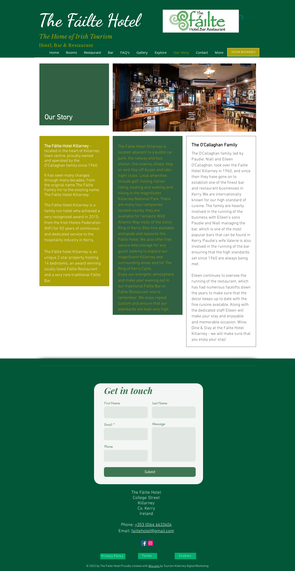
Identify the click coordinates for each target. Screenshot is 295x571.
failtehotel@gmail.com (152, 531)
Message (158, 424)
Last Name (159, 403)
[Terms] (147, 556)
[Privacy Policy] (112, 556)
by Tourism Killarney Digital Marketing (184, 566)
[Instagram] (150, 543)
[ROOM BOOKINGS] (243, 52)
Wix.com (154, 566)
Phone (108, 446)
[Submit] (150, 472)
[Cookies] (185, 556)
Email (108, 424)
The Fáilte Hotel (89, 20)
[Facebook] (144, 543)
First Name (112, 403)
